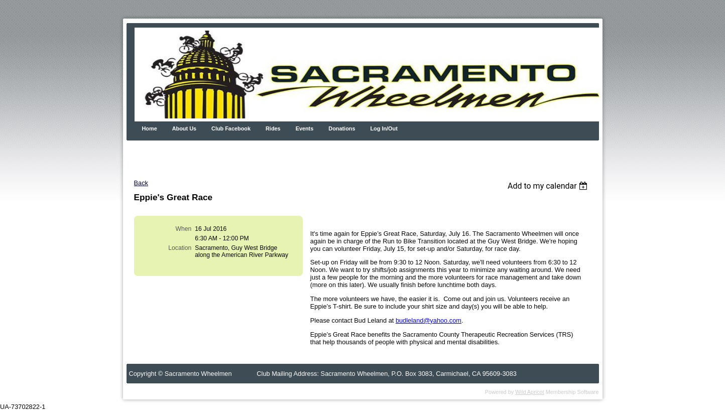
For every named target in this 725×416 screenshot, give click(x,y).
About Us (184, 128)
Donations (341, 128)
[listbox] (549, 186)
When (184, 228)
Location (179, 247)
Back (141, 183)
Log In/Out (383, 128)
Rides (273, 128)
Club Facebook (231, 128)
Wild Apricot (529, 392)
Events (305, 128)
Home (149, 128)
